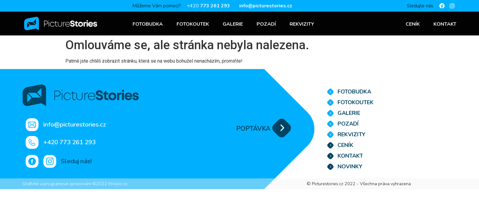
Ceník (413, 24)
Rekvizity (302, 24)
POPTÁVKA (253, 128)
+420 (208, 5)
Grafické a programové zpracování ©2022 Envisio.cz (75, 184)
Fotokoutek (193, 24)
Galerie (233, 24)
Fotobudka (148, 24)
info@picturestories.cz (265, 5)
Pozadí (266, 24)
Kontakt (444, 24)
